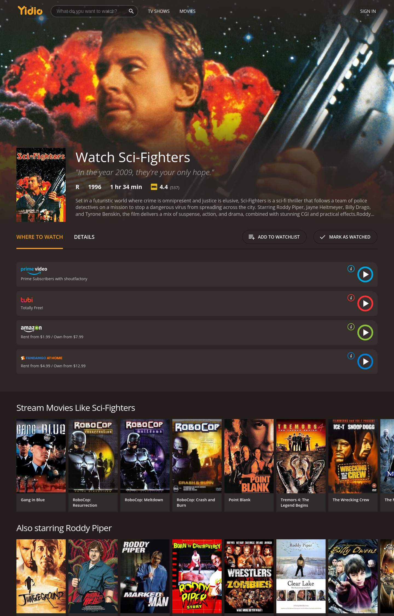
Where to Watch (39, 236)
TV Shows (159, 11)
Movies (187, 11)
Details (84, 236)
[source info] (350, 268)
